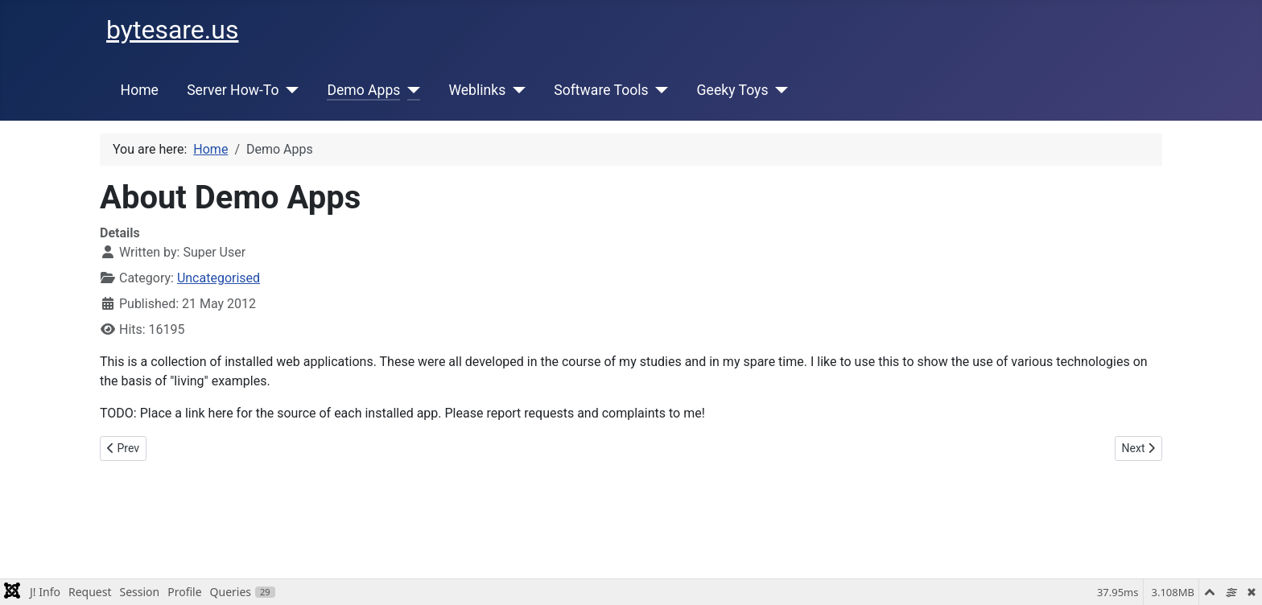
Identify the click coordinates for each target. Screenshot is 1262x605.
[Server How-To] (288, 90)
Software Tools (601, 90)
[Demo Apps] (410, 90)
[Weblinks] (515, 90)
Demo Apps (363, 90)
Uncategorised (218, 278)
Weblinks (476, 90)
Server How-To (232, 90)
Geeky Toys (733, 90)
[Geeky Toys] (778, 90)
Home (140, 90)
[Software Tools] (659, 90)
